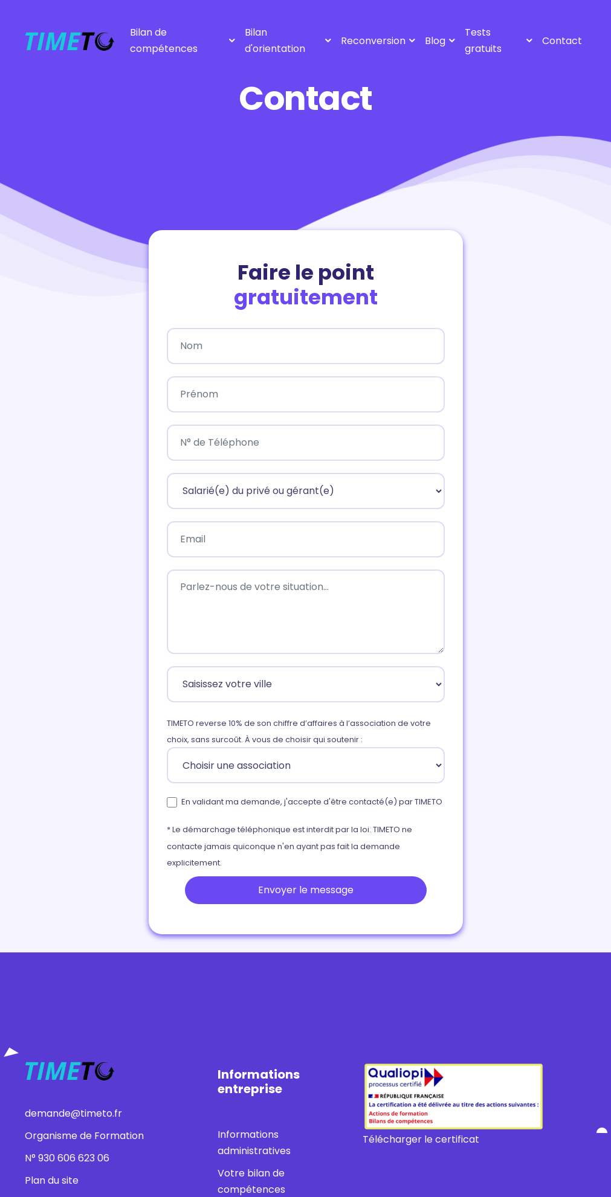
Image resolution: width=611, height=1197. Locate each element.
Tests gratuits (483, 40)
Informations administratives (254, 1143)
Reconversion (373, 41)
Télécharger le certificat (421, 1139)
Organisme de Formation (84, 1136)
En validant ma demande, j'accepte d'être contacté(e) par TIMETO (311, 801)
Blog (435, 41)
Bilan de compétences (164, 40)
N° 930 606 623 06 (67, 1158)
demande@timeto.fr (73, 1113)
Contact (562, 41)
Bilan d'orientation (275, 40)
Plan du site (52, 1180)
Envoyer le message (306, 890)
